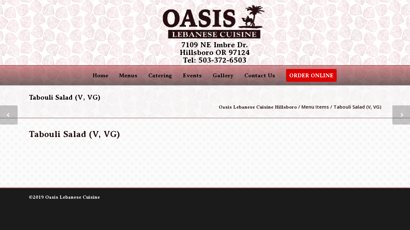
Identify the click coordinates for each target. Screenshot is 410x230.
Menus (128, 75)
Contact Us (259, 75)
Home (100, 75)
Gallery (223, 75)
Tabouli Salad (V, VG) (74, 134)
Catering (160, 75)
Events (192, 75)
